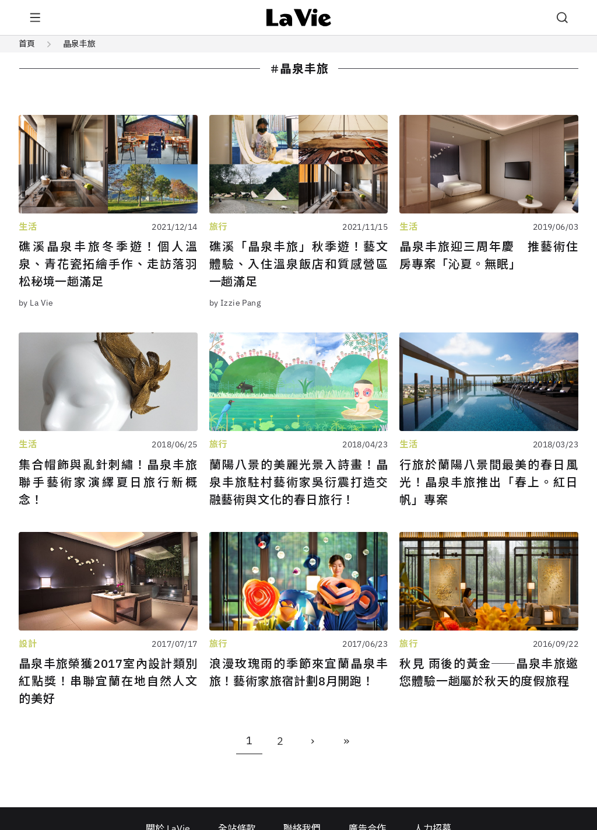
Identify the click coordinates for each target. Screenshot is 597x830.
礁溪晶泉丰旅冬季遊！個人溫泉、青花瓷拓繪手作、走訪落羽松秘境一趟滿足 (108, 264)
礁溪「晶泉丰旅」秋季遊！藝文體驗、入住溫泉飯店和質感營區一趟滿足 (298, 264)
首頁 (27, 43)
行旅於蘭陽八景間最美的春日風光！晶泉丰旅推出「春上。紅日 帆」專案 (488, 482)
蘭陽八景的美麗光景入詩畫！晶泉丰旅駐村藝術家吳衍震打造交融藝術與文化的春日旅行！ (298, 482)
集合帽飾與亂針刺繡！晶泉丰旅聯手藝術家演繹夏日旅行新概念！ (108, 482)
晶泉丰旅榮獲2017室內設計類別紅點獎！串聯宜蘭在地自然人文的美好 (108, 681)
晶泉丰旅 (79, 43)
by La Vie (36, 302)
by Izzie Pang (235, 302)
